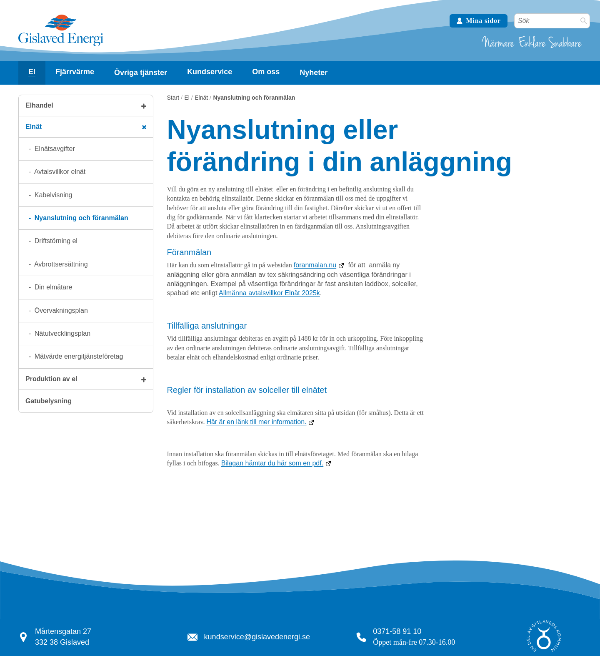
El (31, 72)
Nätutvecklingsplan (61, 333)
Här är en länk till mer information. (256, 421)
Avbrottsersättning (60, 264)
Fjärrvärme (74, 72)
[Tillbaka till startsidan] (60, 45)
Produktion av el (51, 378)
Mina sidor (478, 20)
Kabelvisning (52, 195)
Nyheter (314, 72)
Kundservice (209, 72)
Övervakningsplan (60, 310)
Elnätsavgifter (53, 148)
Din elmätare (52, 287)
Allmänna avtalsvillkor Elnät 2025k (269, 293)
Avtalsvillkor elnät (58, 171)
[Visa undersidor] (31, 72)
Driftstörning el (55, 240)
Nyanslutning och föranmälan (80, 217)
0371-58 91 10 (397, 631)
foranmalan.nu (315, 265)
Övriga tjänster (140, 72)
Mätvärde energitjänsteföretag (77, 356)
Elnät (33, 126)
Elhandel (39, 105)
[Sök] (584, 21)
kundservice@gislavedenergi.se (257, 637)
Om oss (266, 72)
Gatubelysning (48, 401)
